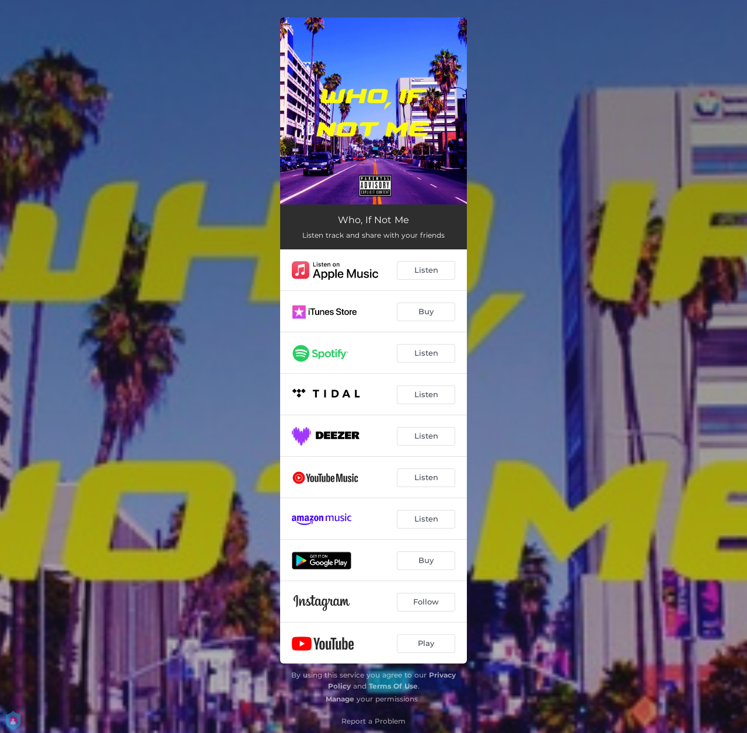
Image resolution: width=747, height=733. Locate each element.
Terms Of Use (393, 686)
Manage (340, 698)
